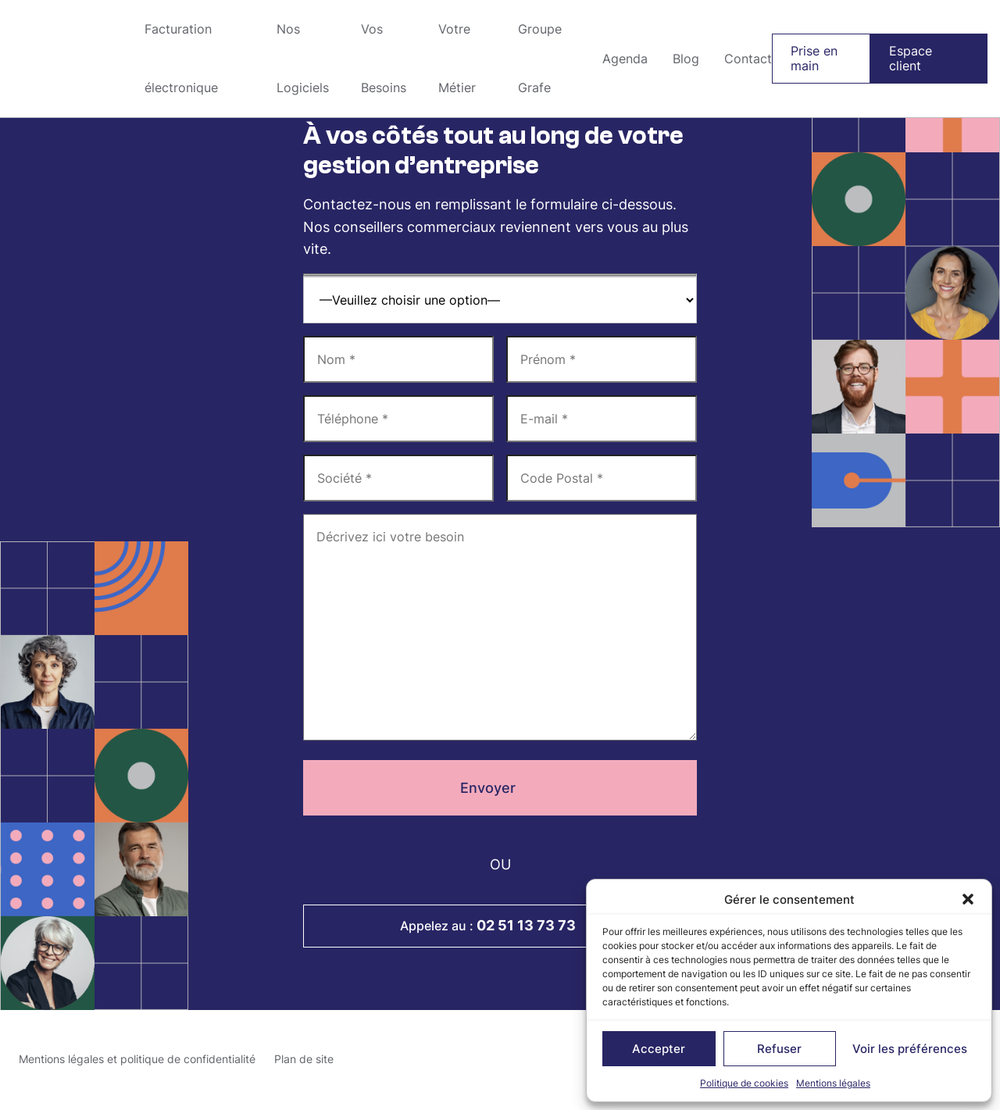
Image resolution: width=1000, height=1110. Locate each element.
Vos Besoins (383, 58)
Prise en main (814, 58)
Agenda (625, 58)
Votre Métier (457, 58)
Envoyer (500, 788)
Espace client (910, 58)
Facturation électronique (181, 58)
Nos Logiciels (303, 58)
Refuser (779, 1048)
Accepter (658, 1048)
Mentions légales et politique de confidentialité (137, 1058)
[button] (968, 899)
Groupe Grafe (66, 58)
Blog (686, 58)
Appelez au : (500, 925)
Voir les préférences (909, 1048)
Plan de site (304, 1058)
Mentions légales (833, 1083)
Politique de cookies (744, 1083)
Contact (748, 58)
